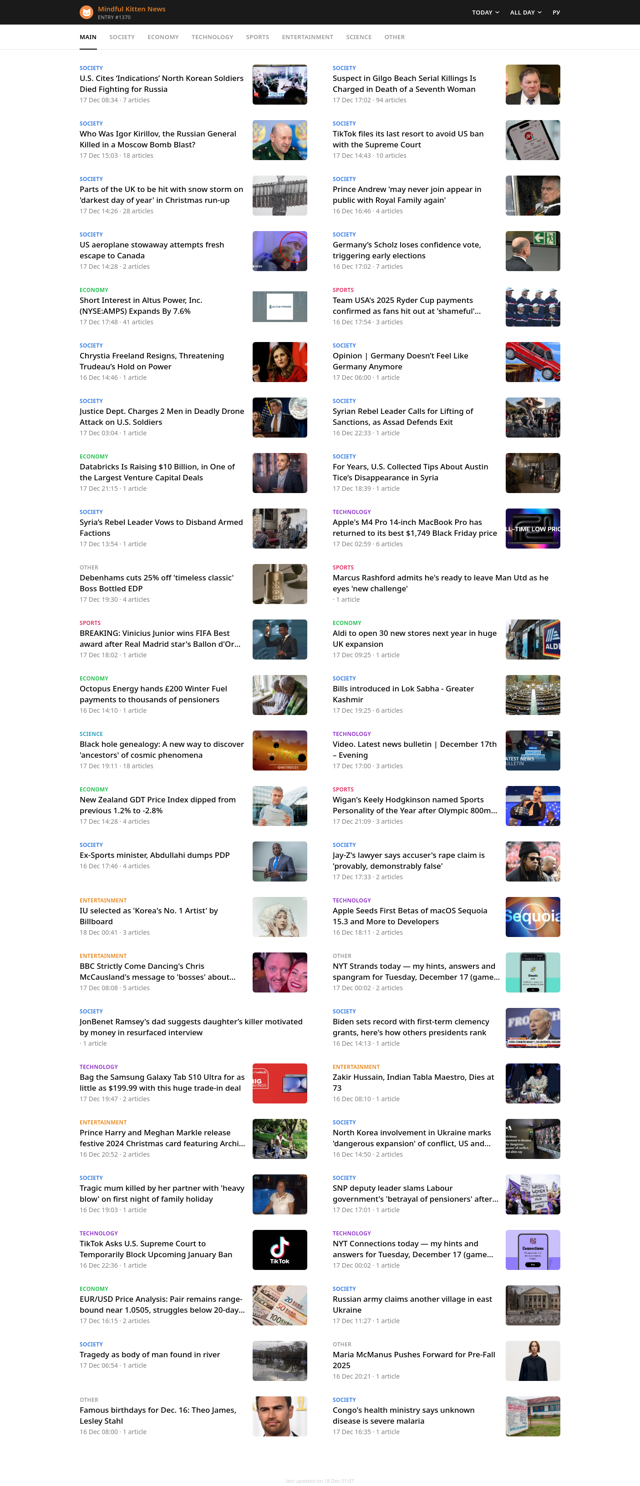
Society (122, 37)
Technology (213, 37)
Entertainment (307, 37)
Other (395, 37)
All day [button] (522, 12)
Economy (163, 37)
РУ (556, 12)
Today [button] (482, 12)
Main (88, 37)
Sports (257, 37)
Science (359, 37)
